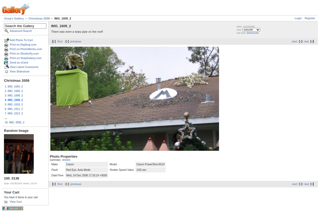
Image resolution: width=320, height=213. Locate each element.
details (66, 159)
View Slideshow (20, 71)
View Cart (16, 201)
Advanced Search (21, 31)
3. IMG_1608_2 (14, 95)
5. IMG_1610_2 (14, 104)
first (59, 41)
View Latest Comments (24, 67)
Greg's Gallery (14, 18)
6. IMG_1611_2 (14, 109)
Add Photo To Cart (21, 40)
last (306, 41)
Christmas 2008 (39, 18)
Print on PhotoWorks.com (26, 49)
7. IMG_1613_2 (14, 113)
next (294, 41)
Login (298, 18)
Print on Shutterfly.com (24, 53)
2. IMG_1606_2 (14, 91)
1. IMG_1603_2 (14, 86)
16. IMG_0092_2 (15, 122)
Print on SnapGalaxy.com (25, 58)
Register (310, 18)
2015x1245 (252, 33)
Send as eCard (19, 62)
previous (75, 41)
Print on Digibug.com (23, 44)
